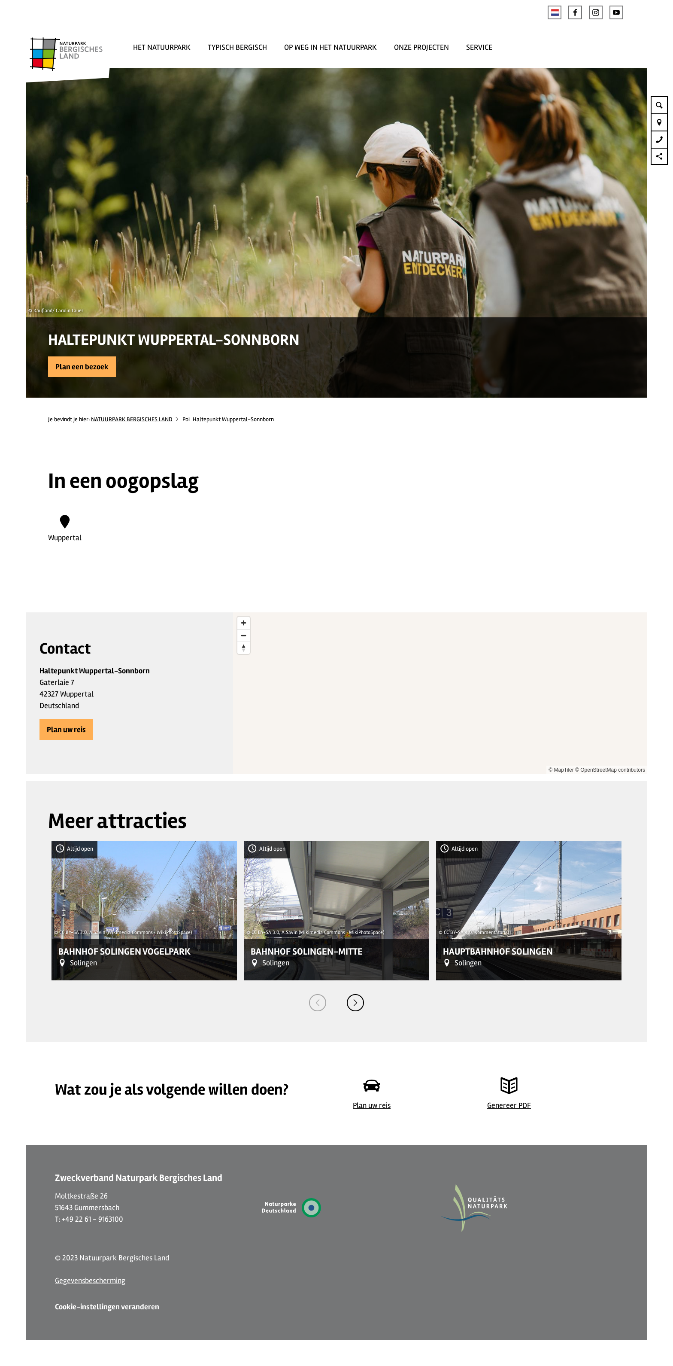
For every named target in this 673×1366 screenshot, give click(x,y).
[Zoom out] (243, 635)
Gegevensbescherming (90, 1280)
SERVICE (479, 47)
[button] (575, 12)
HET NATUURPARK (162, 47)
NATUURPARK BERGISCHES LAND (132, 419)
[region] (440, 693)
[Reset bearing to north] (243, 648)
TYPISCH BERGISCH (237, 47)
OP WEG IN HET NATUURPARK (330, 47)
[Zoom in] (243, 623)
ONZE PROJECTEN (421, 47)
